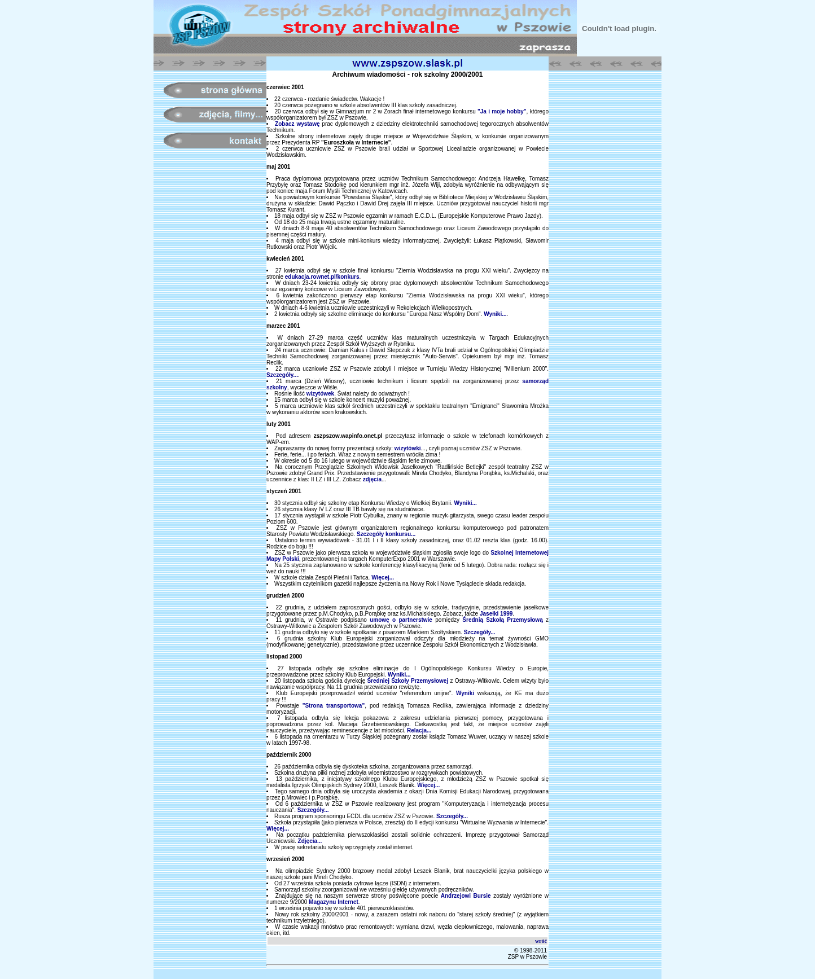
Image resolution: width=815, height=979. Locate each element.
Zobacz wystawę (297, 124)
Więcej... (382, 577)
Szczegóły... (282, 375)
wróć (541, 941)
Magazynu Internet (333, 902)
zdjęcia (372, 479)
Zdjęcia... (310, 841)
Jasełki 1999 (496, 614)
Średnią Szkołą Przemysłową (502, 620)
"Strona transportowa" (334, 706)
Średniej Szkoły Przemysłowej (407, 681)
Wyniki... (495, 314)
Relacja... (419, 730)
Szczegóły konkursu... (386, 534)
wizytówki (408, 448)
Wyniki (465, 693)
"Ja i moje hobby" (502, 111)
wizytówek (320, 393)
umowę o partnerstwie (401, 620)
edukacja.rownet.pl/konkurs (322, 277)
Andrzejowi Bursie (466, 896)
